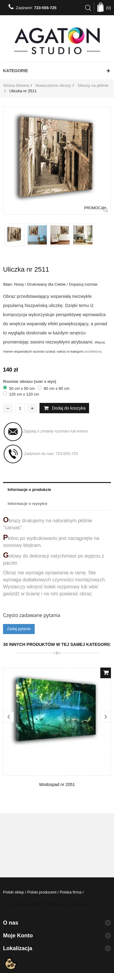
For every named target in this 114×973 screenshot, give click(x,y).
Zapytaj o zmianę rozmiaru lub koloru (45, 431)
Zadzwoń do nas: (40, 454)
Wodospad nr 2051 (57, 784)
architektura (93, 351)
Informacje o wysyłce (27, 503)
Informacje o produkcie (29, 489)
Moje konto (18, 935)
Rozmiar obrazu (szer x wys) (30, 381)
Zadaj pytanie (19, 628)
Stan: (8, 284)
